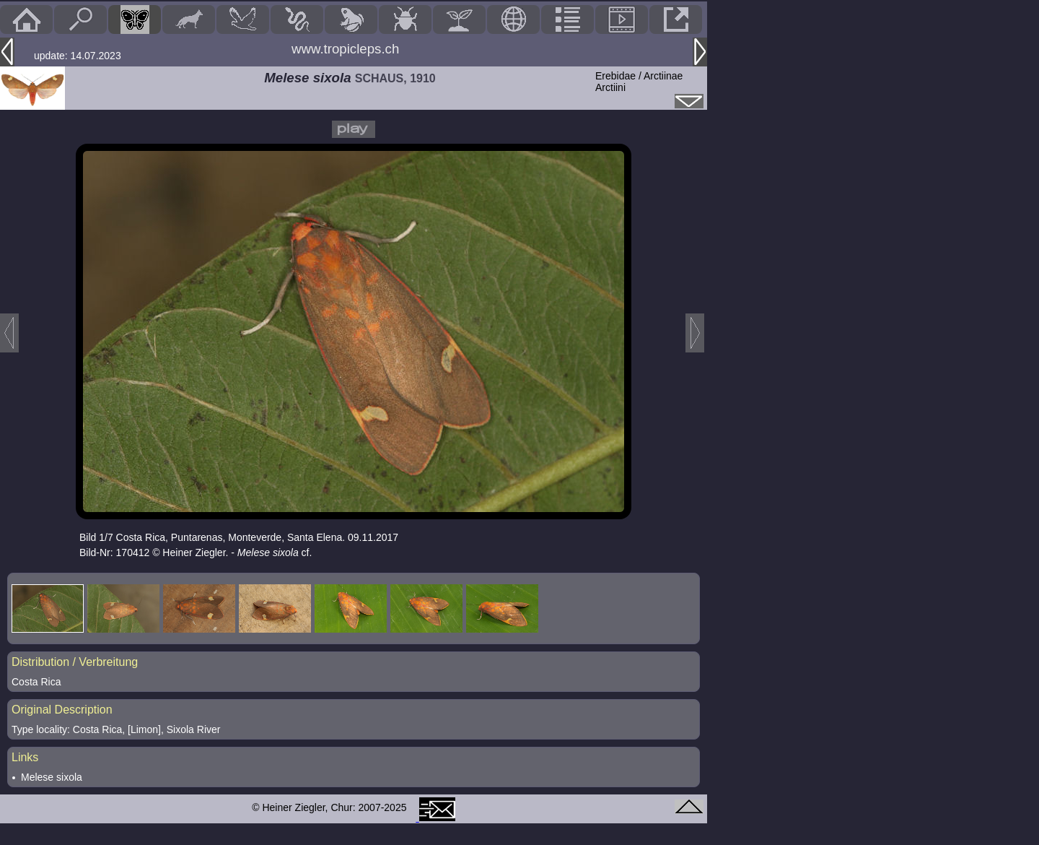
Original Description (62, 709)
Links (25, 757)
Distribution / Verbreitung (75, 662)
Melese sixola (51, 777)
